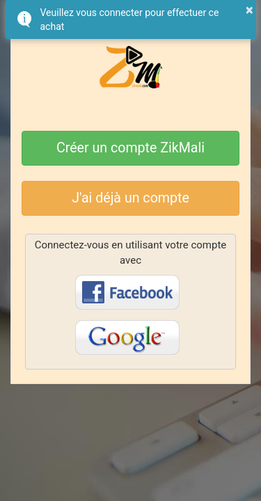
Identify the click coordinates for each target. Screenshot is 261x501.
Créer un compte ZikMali (130, 148)
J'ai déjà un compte (130, 198)
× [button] (249, 10)
